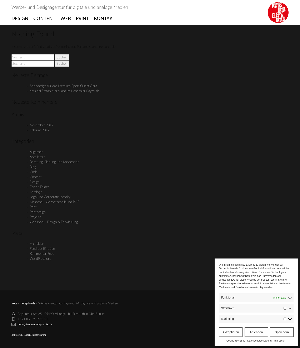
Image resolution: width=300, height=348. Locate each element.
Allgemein (36, 152)
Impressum (280, 340)
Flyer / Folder (39, 187)
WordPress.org (40, 258)
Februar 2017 (39, 130)
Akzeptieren (230, 332)
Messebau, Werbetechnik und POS (54, 202)
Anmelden (37, 243)
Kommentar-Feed (42, 253)
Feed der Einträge (42, 248)
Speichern (282, 332)
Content (44, 18)
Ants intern (37, 157)
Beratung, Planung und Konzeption (54, 162)
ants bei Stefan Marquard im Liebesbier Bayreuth (64, 91)
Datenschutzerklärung (259, 340)
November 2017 (41, 125)
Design (19, 18)
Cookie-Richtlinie (235, 340)
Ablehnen (256, 332)
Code (34, 172)
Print (82, 18)
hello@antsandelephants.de (35, 324)
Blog (33, 167)
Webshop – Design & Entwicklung (54, 222)
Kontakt (104, 18)
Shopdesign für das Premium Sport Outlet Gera (63, 86)
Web (65, 18)
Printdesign (38, 212)
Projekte (35, 217)
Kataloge (36, 192)
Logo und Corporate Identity (50, 197)
